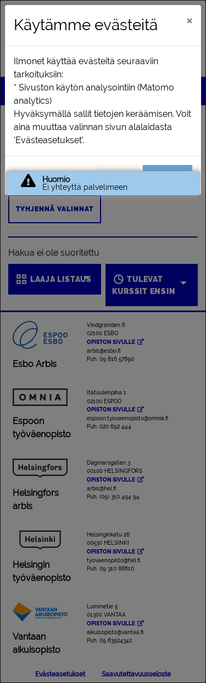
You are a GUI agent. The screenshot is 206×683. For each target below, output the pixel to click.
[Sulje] (189, 20)
